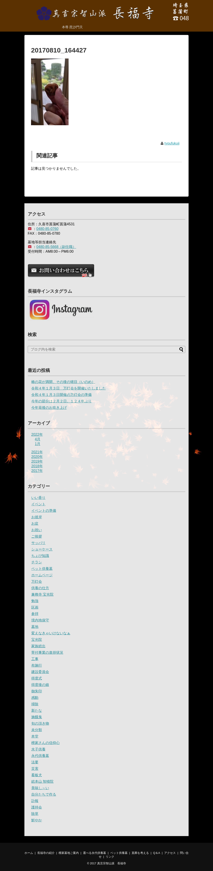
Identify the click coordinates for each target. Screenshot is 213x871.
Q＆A (156, 853)
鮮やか (36, 820)
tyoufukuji (171, 143)
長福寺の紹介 (46, 853)
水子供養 (38, 749)
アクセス (170, 853)
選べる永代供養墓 (94, 853)
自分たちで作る (43, 794)
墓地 (34, 627)
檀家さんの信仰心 (45, 743)
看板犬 (36, 775)
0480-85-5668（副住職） (56, 247)
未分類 (36, 730)
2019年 (37, 461)
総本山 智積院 (42, 781)
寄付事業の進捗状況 (47, 652)
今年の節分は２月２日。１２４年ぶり (61, 401)
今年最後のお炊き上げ (49, 407)
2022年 (37, 434)
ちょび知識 (40, 556)
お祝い (36, 530)
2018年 (37, 466)
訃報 (34, 801)
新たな (36, 710)
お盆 (34, 523)
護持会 (36, 807)
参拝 (34, 614)
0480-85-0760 (47, 229)
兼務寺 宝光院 (42, 594)
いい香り (38, 498)
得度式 (36, 678)
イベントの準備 (43, 510)
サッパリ (38, 543)
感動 (34, 698)
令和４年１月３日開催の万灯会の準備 (61, 395)
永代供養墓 (40, 756)
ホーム (28, 853)
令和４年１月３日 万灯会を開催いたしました (68, 388)
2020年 (37, 457)
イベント (38, 504)
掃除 (34, 704)
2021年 (37, 452)
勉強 (34, 601)
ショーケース (42, 549)
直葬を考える (140, 853)
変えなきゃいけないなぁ (50, 633)
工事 (34, 659)
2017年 (37, 471)
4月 (37, 439)
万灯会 (36, 581)
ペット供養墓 (42, 569)
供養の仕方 (40, 588)
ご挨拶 (36, 536)
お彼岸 (36, 517)
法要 (34, 762)
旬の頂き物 (40, 723)
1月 (37, 444)
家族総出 (38, 646)
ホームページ (42, 575)
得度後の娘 (40, 685)
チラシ (36, 562)
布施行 (36, 665)
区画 (34, 607)
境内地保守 (40, 620)
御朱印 (36, 691)
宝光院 (36, 639)
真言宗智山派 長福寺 (111, 863)
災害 (34, 768)
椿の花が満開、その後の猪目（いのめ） (63, 382)
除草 (34, 814)
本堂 (34, 736)
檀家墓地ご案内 (69, 853)
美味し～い (40, 788)
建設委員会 (40, 672)
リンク (110, 856)
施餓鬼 (36, 717)
